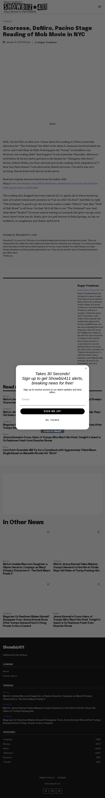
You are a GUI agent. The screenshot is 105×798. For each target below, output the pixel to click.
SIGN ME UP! (52, 411)
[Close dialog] (86, 368)
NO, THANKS (53, 420)
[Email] (52, 399)
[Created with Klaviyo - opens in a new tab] (52, 431)
